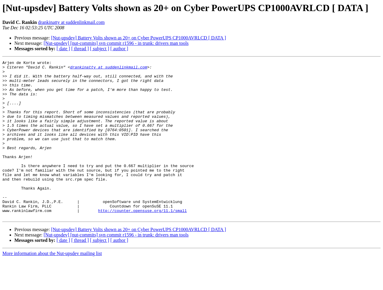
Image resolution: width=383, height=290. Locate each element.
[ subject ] (99, 48)
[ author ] (119, 48)
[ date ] (63, 48)
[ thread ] (80, 48)
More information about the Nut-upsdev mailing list (52, 284)
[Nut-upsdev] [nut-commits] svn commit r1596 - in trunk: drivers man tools (116, 43)
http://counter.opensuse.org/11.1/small (142, 241)
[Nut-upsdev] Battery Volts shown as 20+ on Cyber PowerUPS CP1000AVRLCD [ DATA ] (138, 37)
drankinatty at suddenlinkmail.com (71, 22)
